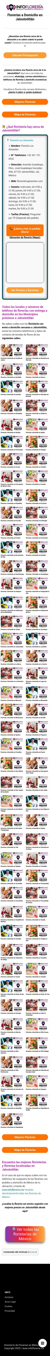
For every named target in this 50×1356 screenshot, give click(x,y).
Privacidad (10, 1311)
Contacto (9, 1297)
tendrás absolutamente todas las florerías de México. (21, 1193)
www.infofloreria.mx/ (13, 1189)
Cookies (8, 1306)
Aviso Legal (10, 1302)
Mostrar (32, 1252)
